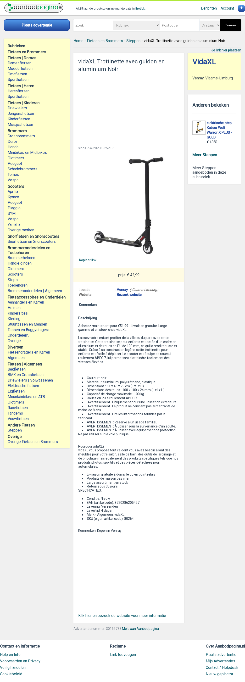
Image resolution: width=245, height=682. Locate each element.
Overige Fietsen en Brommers (33, 441)
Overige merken (21, 230)
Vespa (13, 180)
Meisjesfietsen (20, 124)
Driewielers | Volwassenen (30, 380)
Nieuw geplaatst (219, 674)
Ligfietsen (16, 391)
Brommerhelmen (21, 257)
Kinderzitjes (18, 313)
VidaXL (204, 61)
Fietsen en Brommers (105, 41)
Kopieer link (87, 260)
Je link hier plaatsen (226, 50)
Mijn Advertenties (220, 661)
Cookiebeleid (11, 674)
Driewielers (17, 108)
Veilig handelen (13, 667)
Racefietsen (18, 407)
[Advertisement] (128, 107)
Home (78, 41)
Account (227, 8)
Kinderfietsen (19, 119)
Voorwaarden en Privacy (20, 661)
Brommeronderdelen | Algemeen (35, 290)
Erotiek (140, 8)
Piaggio (14, 208)
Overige (14, 340)
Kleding (14, 318)
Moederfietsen (20, 68)
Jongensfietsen (21, 113)
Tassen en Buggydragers (28, 329)
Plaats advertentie (221, 654)
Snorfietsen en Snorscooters (32, 241)
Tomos (13, 174)
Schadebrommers (22, 169)
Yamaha (14, 224)
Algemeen (16, 357)
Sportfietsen (18, 79)
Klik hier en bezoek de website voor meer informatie (122, 615)
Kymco (13, 197)
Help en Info (10, 654)
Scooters (15, 274)
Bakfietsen (17, 369)
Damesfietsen (19, 63)
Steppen (15, 430)
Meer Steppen (204, 154)
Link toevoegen (123, 654)
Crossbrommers (21, 136)
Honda (13, 147)
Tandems (15, 413)
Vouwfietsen (18, 418)
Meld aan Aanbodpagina (140, 629)
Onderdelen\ (18, 335)
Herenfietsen (18, 91)
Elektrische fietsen (23, 385)
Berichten (209, 8)
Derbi (12, 141)
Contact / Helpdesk (222, 667)
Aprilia (13, 191)
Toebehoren (18, 285)
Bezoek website (129, 295)
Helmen (14, 307)
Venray (122, 290)
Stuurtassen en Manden (27, 324)
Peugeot (15, 163)
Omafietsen (17, 74)
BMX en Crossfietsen (26, 374)
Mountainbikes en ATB (26, 396)
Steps (13, 279)
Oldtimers (16, 158)
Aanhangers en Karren (26, 302)
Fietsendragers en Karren (29, 352)
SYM (12, 213)
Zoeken (230, 25)
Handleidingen (20, 263)
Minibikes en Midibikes (27, 152)
